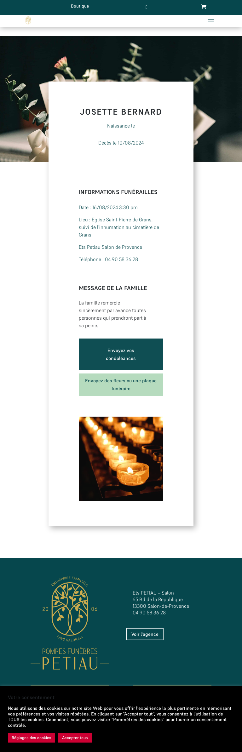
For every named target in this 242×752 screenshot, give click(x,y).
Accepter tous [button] (75, 737)
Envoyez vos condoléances (121, 354)
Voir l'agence (144, 634)
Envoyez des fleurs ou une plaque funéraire (121, 385)
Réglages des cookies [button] (31, 737)
